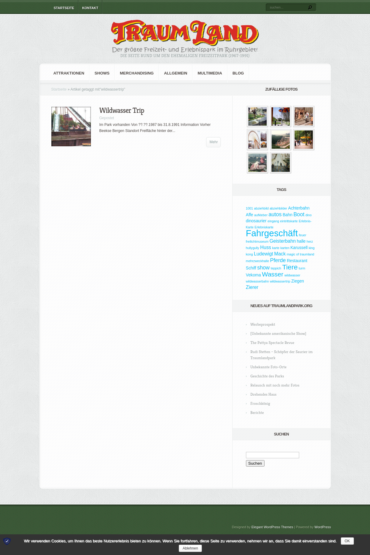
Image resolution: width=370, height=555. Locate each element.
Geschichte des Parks (267, 376)
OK (347, 541)
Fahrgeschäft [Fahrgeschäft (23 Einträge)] (272, 233)
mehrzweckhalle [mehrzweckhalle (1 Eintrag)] (257, 261)
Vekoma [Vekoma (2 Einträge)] (253, 275)
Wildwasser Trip (121, 110)
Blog (238, 73)
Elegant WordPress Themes (272, 527)
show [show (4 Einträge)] (263, 268)
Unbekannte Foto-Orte (269, 366)
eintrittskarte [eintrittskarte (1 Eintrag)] (289, 221)
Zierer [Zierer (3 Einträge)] (252, 287)
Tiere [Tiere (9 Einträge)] (290, 267)
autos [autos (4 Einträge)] (275, 214)
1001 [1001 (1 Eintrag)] (249, 208)
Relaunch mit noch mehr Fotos (275, 385)
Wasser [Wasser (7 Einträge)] (272, 274)
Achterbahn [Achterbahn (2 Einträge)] (298, 208)
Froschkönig (260, 403)
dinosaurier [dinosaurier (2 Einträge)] (256, 221)
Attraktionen (69, 73)
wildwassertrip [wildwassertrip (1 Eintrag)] (280, 281)
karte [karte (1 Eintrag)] (275, 248)
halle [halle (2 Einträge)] (301, 241)
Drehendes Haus (264, 394)
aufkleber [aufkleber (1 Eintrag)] (261, 215)
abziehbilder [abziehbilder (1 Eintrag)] (278, 208)
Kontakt (90, 8)
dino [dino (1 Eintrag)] (309, 215)
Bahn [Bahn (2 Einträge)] (287, 215)
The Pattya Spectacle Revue (272, 342)
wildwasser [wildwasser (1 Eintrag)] (292, 275)
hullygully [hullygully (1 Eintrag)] (252, 248)
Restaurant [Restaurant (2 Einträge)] (297, 260)
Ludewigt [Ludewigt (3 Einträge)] (263, 253)
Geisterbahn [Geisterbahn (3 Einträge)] (282, 241)
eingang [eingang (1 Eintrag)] (273, 221)
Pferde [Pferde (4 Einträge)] (278, 260)
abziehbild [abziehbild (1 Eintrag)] (261, 208)
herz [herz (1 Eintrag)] (310, 241)
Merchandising (137, 73)
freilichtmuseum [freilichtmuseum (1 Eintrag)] (257, 241)
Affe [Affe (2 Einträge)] (249, 215)
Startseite (64, 8)
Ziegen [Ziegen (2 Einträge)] (297, 281)
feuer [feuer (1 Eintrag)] (302, 235)
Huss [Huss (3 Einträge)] (265, 247)
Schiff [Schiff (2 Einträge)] (251, 268)
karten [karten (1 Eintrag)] (284, 248)
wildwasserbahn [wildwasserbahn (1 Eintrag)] (257, 281)
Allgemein (175, 73)
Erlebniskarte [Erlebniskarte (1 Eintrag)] (263, 227)
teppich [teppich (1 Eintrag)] (276, 268)
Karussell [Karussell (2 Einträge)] (299, 247)
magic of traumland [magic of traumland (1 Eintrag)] (300, 254)
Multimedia (210, 73)
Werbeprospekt (263, 324)
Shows (102, 73)
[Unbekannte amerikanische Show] (278, 333)
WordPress (322, 527)
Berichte (257, 412)
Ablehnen (190, 548)
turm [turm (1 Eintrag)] (302, 268)
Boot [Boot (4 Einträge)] (298, 214)
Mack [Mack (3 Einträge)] (280, 253)
